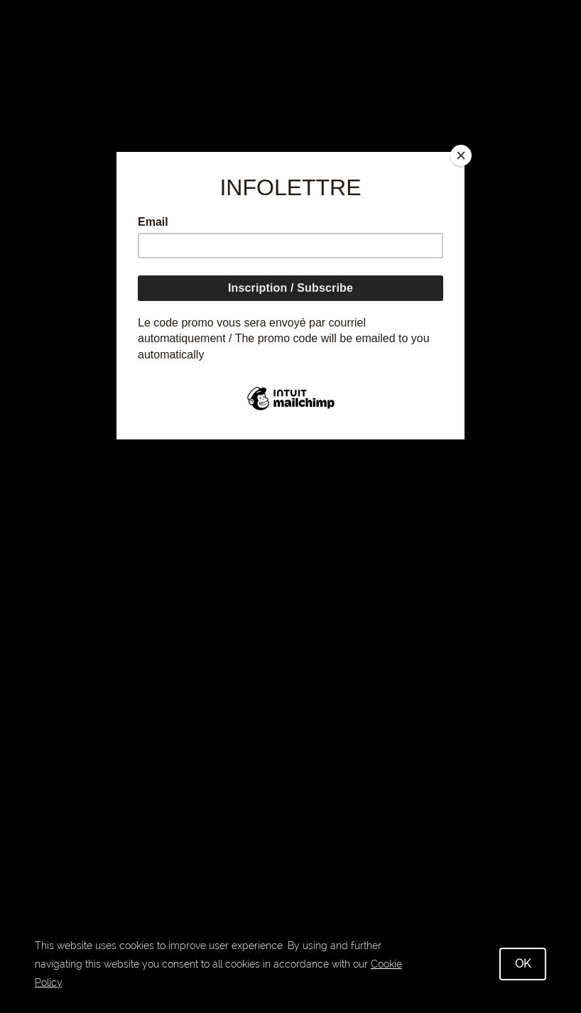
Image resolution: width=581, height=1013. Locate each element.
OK (523, 963)
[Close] (461, 155)
